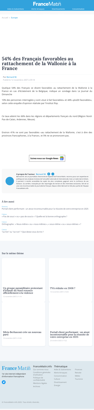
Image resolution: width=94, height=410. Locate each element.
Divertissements (58, 9)
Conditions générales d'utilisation (41, 373)
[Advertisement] (47, 37)
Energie (33, 14)
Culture (57, 379)
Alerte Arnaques (37, 9)
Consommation (78, 9)
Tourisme (79, 379)
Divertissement (60, 382)
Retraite (61, 14)
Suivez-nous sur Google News (47, 158)
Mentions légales (40, 383)
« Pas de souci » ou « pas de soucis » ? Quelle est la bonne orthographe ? (34, 216)
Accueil (5, 17)
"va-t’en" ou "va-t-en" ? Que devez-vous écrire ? (23, 231)
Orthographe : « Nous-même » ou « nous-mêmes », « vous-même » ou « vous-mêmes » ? (41, 224)
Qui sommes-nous (40, 369)
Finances (46, 14)
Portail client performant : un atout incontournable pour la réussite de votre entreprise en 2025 (45, 208)
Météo (77, 376)
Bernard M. (12, 77)
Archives (36, 386)
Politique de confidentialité (39, 379)
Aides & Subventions (15, 9)
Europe (14, 17)
